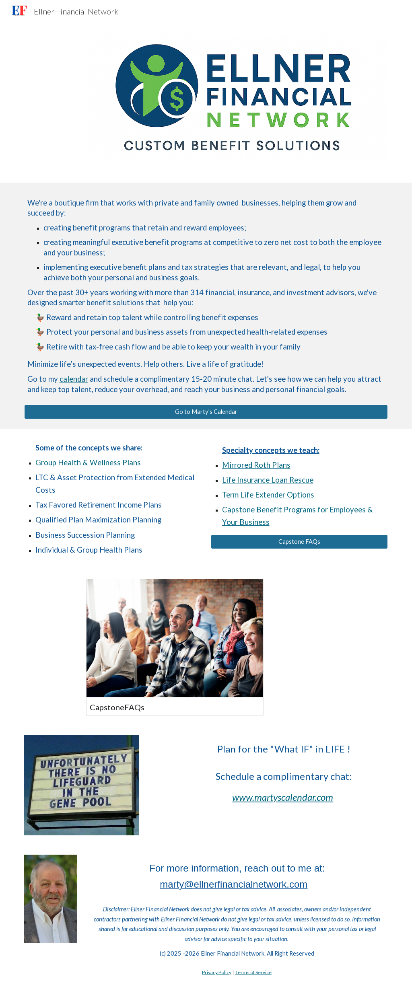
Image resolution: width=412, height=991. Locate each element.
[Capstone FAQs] (299, 541)
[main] (206, 298)
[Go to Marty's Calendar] (206, 412)
